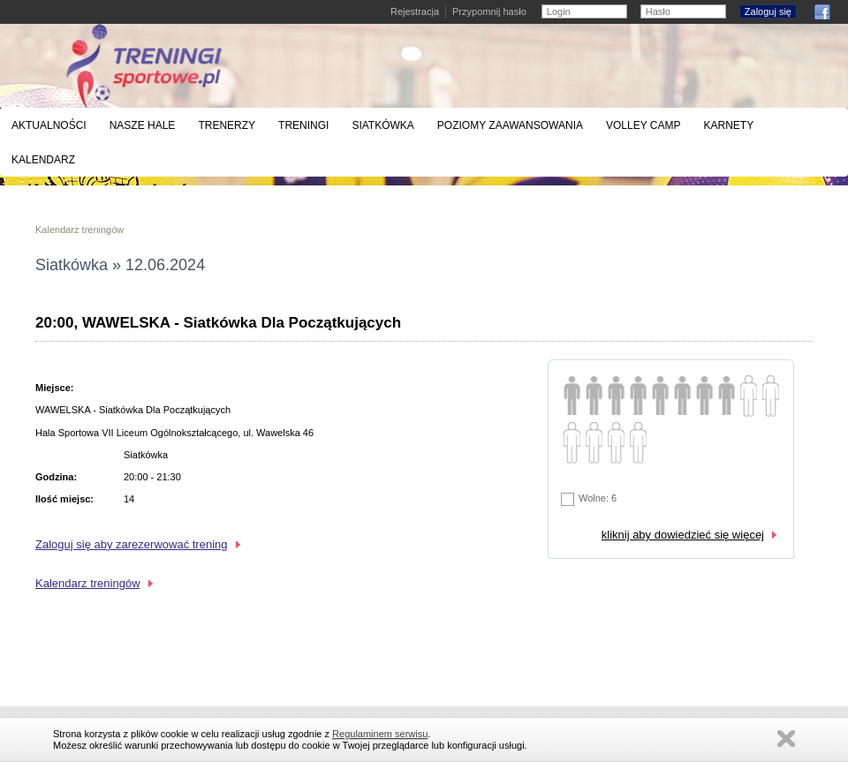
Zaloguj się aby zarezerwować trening (131, 544)
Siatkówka (382, 125)
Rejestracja (414, 11)
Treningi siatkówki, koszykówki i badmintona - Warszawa (144, 66)
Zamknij (786, 738)
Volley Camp (643, 125)
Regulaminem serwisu (380, 733)
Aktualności (49, 125)
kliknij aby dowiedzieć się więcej (683, 534)
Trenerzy (226, 125)
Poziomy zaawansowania (510, 125)
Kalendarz (43, 160)
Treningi (303, 125)
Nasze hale (143, 125)
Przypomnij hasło (489, 11)
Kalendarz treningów (79, 229)
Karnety (728, 125)
